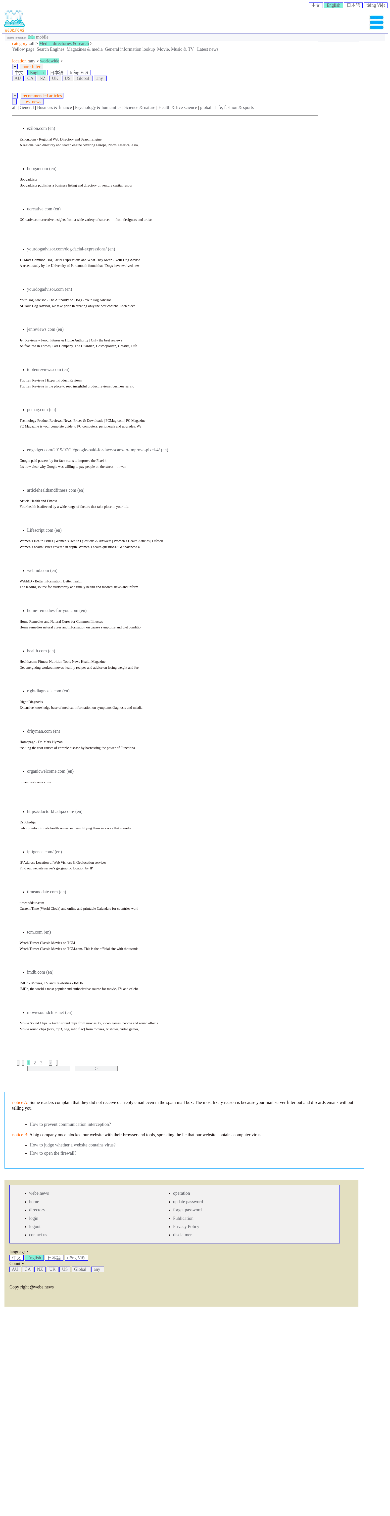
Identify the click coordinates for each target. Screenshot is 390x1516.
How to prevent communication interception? (70, 1124)
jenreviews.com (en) (45, 329)
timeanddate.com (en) (46, 891)
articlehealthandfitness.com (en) (56, 490)
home (11, 37)
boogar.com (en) (41, 168)
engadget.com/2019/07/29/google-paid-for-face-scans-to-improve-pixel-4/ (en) (97, 449)
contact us (38, 1234)
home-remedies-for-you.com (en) (57, 610)
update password (188, 1201)
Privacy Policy (186, 1226)
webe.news (39, 1193)
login (33, 1218)
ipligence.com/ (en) (44, 851)
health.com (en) (41, 650)
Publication (183, 1218)
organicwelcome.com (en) (50, 771)
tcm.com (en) (39, 932)
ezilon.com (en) (41, 128)
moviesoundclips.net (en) (49, 1012)
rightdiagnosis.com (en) (48, 690)
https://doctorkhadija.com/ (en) (55, 811)
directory (37, 1209)
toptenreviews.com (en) (48, 369)
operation (21, 37)
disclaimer (182, 1234)
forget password (187, 1209)
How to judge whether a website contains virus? (72, 1144)
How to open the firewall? (53, 1153)
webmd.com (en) (42, 570)
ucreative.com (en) (44, 208)
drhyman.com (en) (43, 731)
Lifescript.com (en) (44, 530)
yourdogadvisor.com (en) (49, 289)
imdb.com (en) (40, 972)
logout (35, 1226)
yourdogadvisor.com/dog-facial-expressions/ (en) (71, 248)
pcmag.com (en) (41, 409)
